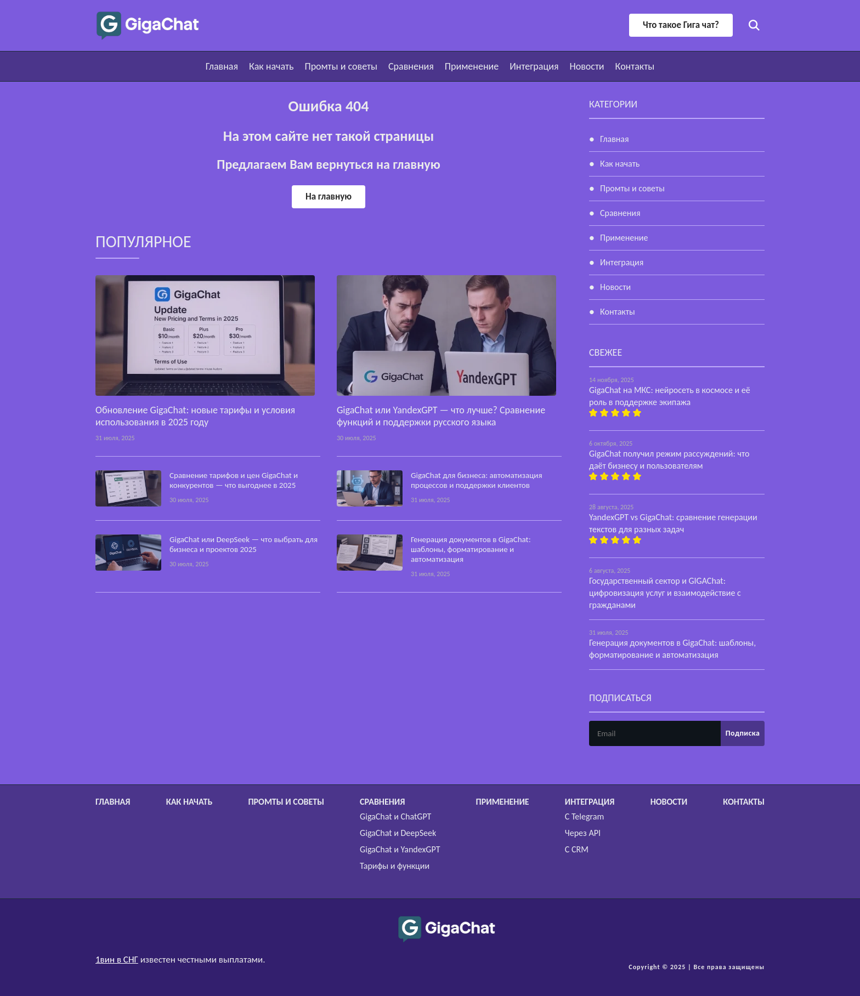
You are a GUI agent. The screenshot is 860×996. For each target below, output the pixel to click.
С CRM (577, 849)
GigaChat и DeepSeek (398, 833)
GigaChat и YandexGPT (400, 849)
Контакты (635, 66)
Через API (583, 833)
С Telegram (584, 816)
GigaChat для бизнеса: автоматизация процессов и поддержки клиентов (476, 480)
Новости (586, 66)
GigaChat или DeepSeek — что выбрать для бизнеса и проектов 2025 (243, 544)
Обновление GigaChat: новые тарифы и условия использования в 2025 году (195, 416)
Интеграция (534, 66)
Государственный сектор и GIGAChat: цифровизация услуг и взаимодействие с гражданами (665, 593)
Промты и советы (340, 66)
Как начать (271, 66)
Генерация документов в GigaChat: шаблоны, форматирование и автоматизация (471, 549)
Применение (472, 66)
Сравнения (411, 66)
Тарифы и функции (394, 866)
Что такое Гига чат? (681, 25)
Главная (222, 66)
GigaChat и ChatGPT (395, 816)
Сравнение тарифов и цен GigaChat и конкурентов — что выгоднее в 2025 (233, 480)
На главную (328, 196)
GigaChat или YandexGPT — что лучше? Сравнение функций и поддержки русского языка (441, 416)
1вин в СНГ (116, 959)
